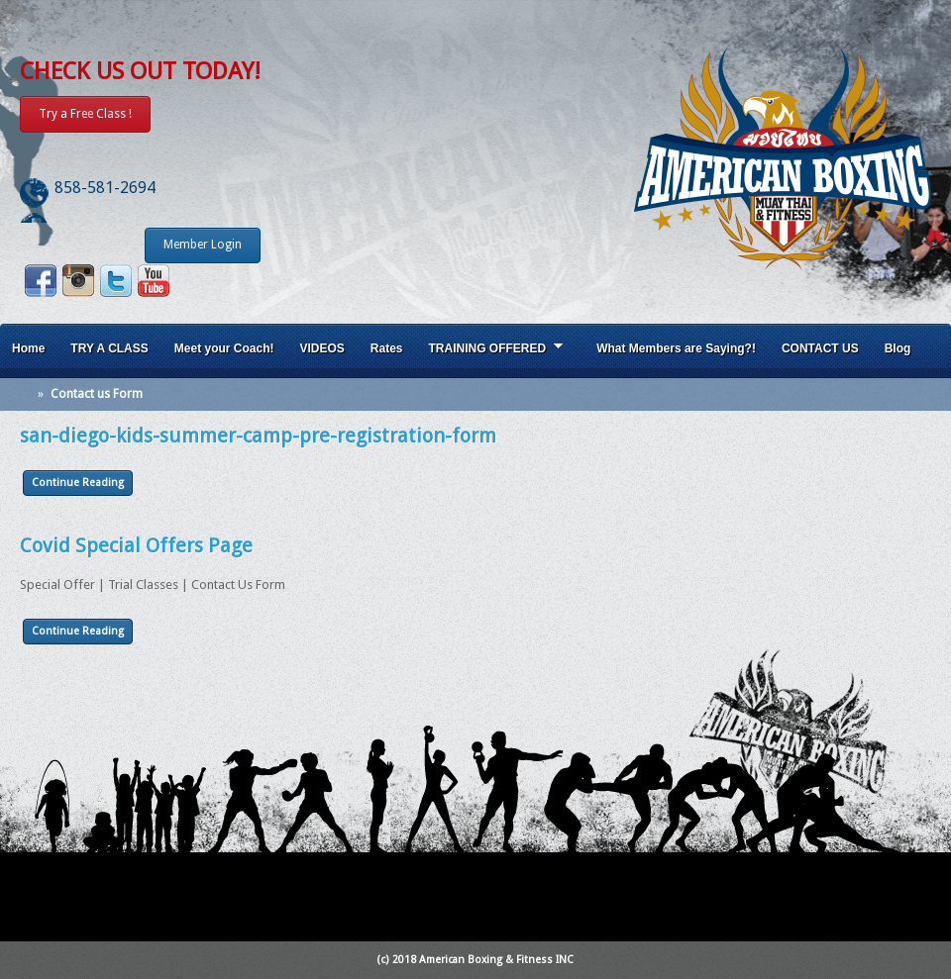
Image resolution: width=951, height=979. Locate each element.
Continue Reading (78, 482)
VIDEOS (321, 348)
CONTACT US (820, 348)
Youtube (153, 280)
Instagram (78, 280)
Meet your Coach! (224, 348)
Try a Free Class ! (85, 114)
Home (28, 348)
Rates (386, 348)
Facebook (40, 280)
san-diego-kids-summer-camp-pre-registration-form (258, 435)
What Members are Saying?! (676, 348)
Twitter (116, 280)
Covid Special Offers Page (136, 545)
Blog (898, 348)
